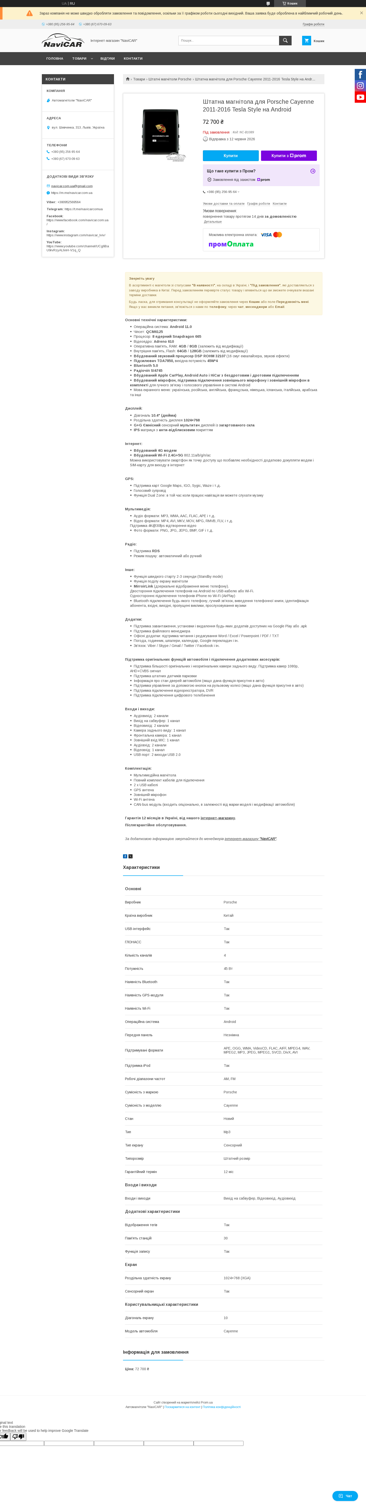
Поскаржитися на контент (182, 1407)
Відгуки (107, 58)
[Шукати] (285, 40)
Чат (345, 1496)
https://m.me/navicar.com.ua (71, 193)
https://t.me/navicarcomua (84, 209)
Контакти (133, 58)
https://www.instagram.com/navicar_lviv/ (76, 235)
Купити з (289, 156)
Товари (79, 58)
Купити (231, 156)
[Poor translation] (18, 1437)
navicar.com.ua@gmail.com (72, 186)
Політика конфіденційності (222, 1407)
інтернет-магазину (218, 818)
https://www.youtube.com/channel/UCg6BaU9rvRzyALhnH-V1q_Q (78, 248)
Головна (54, 58)
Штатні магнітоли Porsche (170, 79)
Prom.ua (207, 1402)
